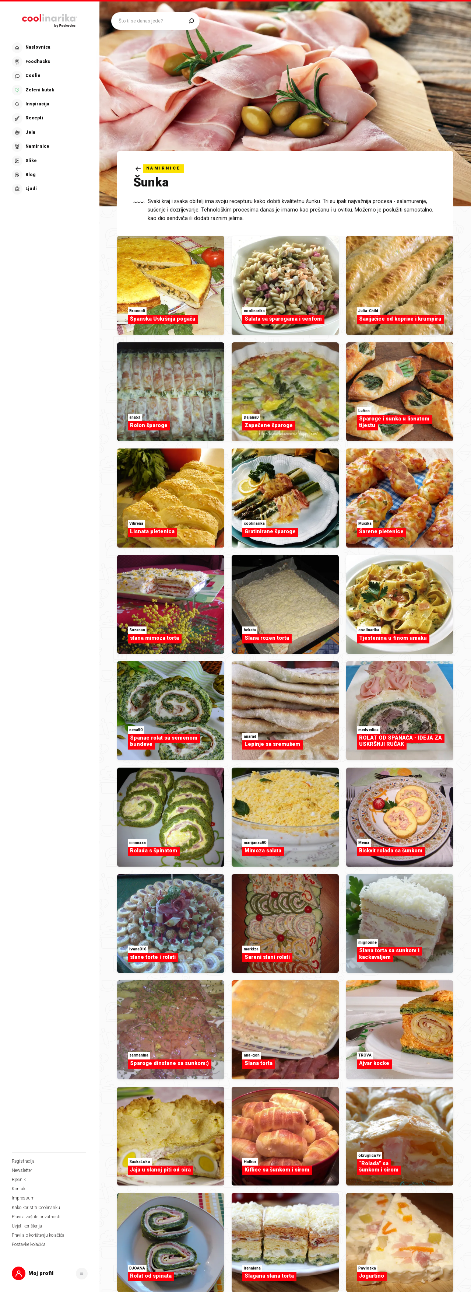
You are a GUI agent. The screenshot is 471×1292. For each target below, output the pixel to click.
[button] (50, 1273)
